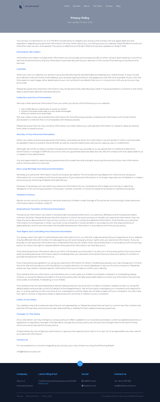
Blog (118, 6)
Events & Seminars (25, 386)
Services (76, 6)
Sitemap (20, 396)
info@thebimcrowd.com (125, 386)
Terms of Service (32, 396)
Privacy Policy (46, 396)
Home (66, 6)
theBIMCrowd (89, 381)
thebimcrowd (89, 386)
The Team (97, 6)
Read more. (43, 384)
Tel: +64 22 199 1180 (122, 381)
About (86, 6)
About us (21, 381)
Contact (109, 6)
